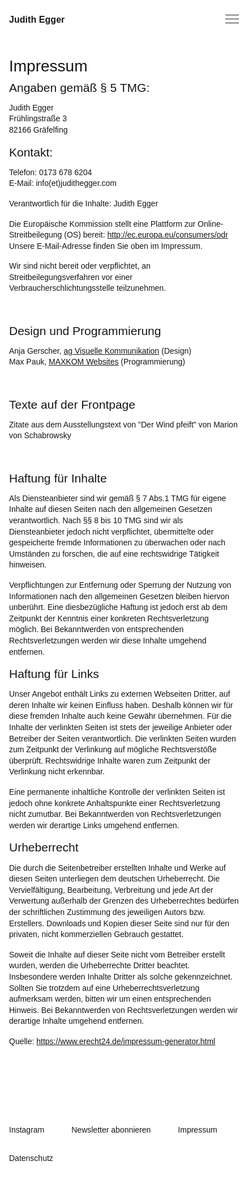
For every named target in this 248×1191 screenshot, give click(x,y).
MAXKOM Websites (83, 361)
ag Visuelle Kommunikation (112, 350)
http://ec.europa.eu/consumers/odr (168, 234)
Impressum (197, 1129)
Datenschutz (31, 1158)
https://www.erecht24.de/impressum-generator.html (125, 1041)
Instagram (26, 1129)
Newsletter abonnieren (111, 1129)
